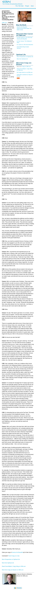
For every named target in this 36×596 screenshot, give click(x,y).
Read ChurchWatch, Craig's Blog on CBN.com (14, 566)
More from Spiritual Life (22, 58)
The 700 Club (19, 6)
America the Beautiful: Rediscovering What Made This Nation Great (24, 28)
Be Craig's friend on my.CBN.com (24, 72)
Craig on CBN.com (26, 66)
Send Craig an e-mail (13, 556)
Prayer (27, 6)
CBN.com (4, 22)
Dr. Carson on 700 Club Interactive (25, 44)
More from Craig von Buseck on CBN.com (12, 570)
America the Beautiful (17, 552)
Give (32, 6)
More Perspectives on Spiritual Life (25, 56)
